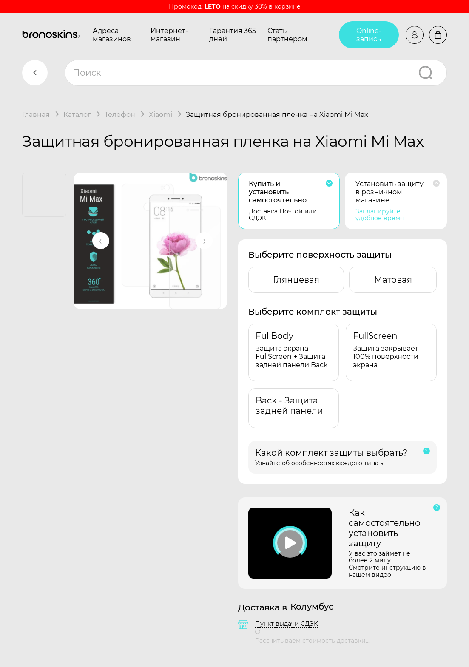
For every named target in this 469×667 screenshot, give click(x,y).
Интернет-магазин (169, 35)
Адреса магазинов (112, 35)
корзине (287, 6)
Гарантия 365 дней (232, 35)
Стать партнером (287, 35)
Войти (414, 35)
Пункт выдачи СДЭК (286, 623)
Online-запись (368, 35)
